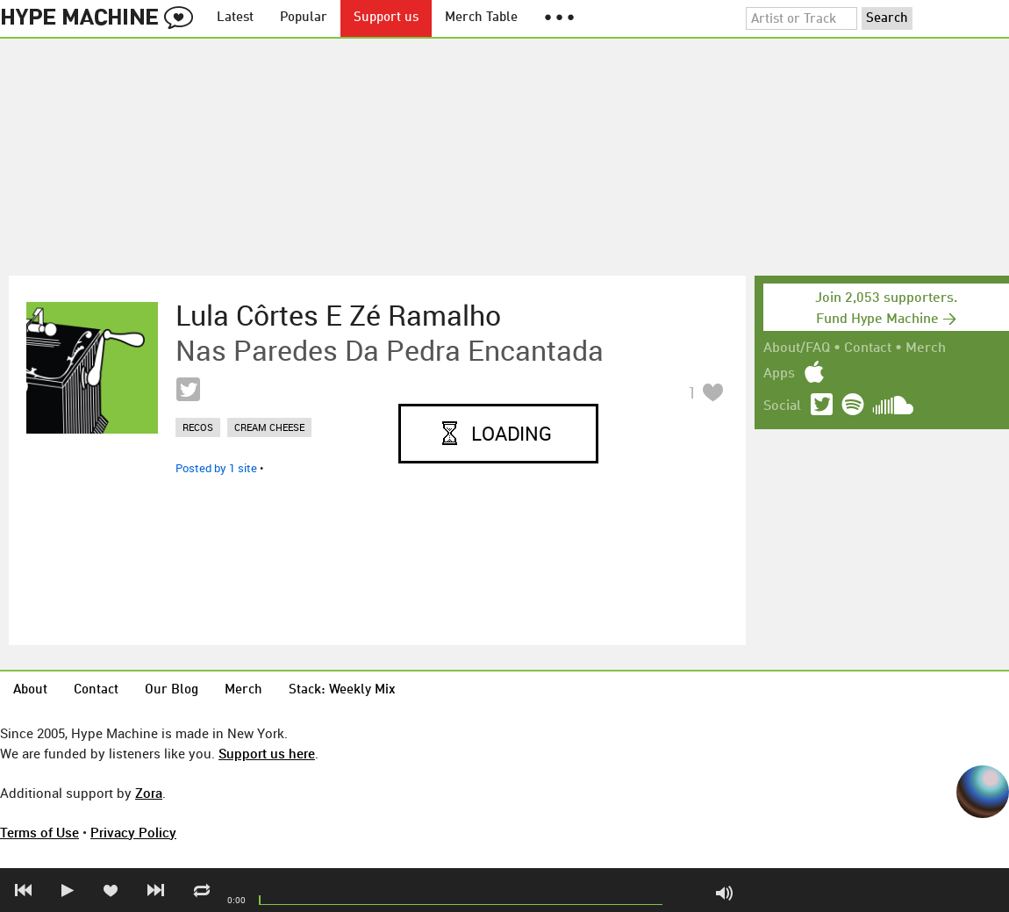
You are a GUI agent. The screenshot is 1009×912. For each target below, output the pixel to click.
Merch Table (481, 18)
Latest (235, 18)
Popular (303, 18)
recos (197, 427)
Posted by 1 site (216, 468)
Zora (148, 792)
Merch (925, 348)
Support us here (266, 753)
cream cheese (269, 427)
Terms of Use (39, 832)
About (30, 690)
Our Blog (171, 690)
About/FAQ (796, 348)
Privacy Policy (133, 832)
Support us (386, 18)
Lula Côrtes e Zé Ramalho (338, 315)
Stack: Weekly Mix (342, 690)
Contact (867, 348)
